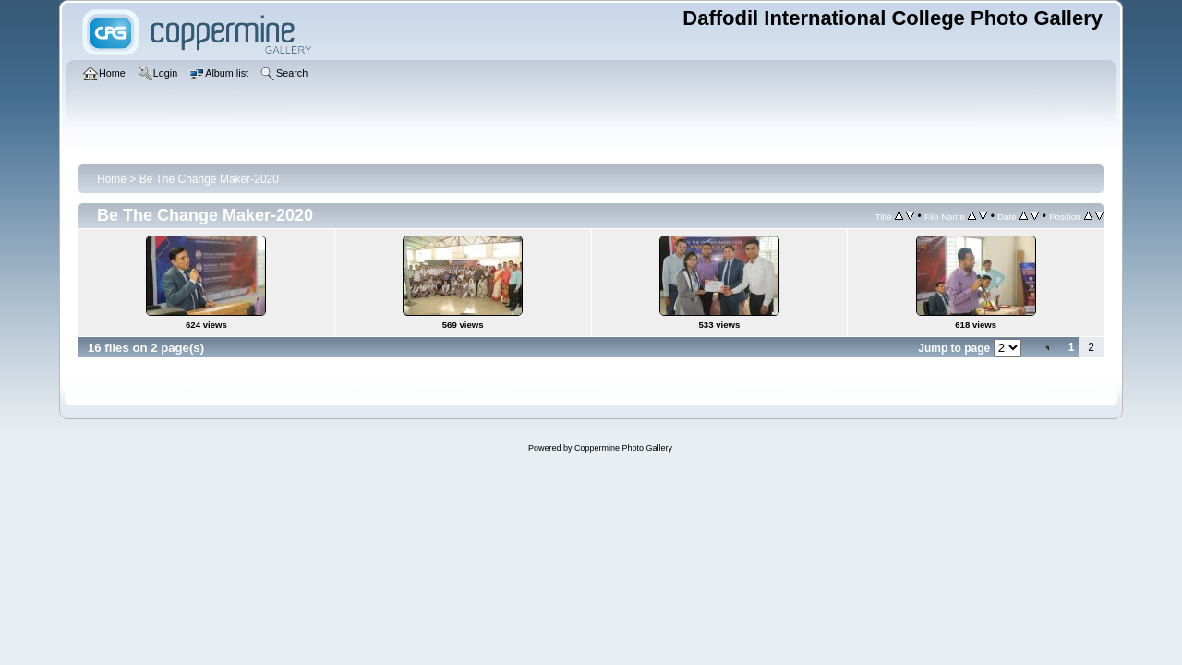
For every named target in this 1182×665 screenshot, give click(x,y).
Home (112, 179)
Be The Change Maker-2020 (209, 179)
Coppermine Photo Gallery (623, 448)
